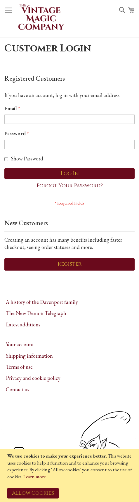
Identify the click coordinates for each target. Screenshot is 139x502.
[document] (70, 475)
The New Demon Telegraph (36, 313)
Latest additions (23, 324)
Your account (20, 344)
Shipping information (29, 355)
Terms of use (19, 366)
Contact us (17, 389)
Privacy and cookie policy (33, 378)
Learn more (34, 476)
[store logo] (41, 18)
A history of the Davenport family (42, 302)
